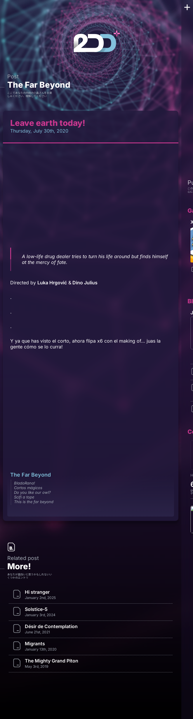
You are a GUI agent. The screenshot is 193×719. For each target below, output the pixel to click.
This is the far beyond (33, 501)
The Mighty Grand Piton (51, 660)
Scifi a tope (24, 497)
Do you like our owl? (32, 492)
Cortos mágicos (28, 487)
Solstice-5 (36, 609)
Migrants (35, 643)
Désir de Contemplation (51, 626)
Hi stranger (37, 592)
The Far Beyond (38, 85)
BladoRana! (24, 483)
